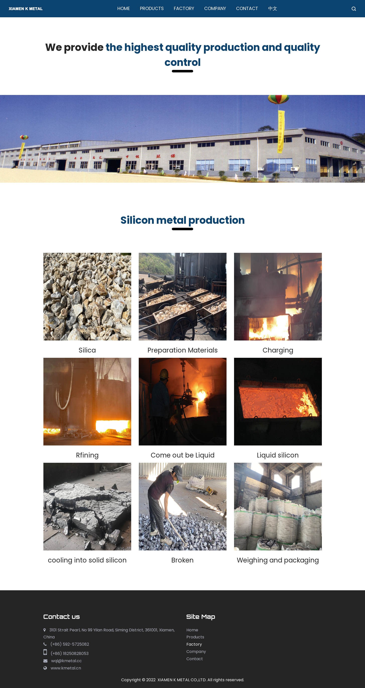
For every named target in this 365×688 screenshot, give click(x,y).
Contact (247, 8)
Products (152, 8)
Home (123, 8)
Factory (184, 8)
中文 (272, 8)
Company (215, 8)
